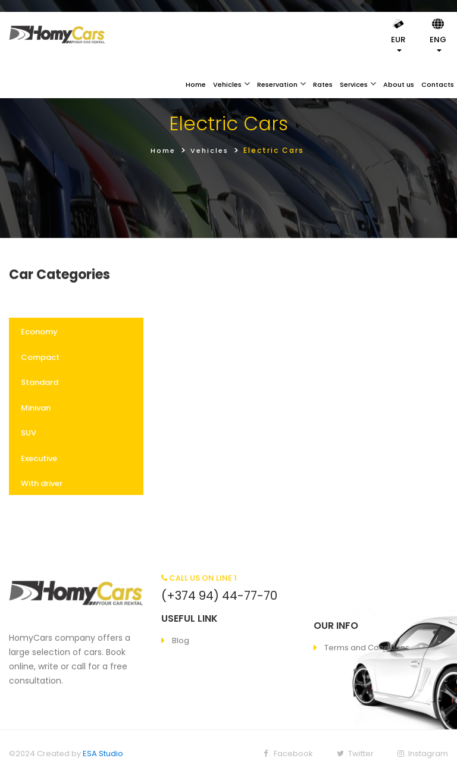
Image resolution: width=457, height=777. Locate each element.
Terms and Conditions (366, 647)
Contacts (437, 84)
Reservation (277, 84)
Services (354, 84)
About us (398, 84)
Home (196, 84)
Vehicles (227, 84)
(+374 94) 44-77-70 (219, 595)
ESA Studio (103, 753)
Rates (323, 84)
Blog (180, 640)
